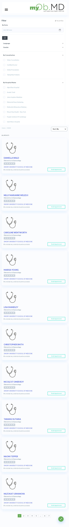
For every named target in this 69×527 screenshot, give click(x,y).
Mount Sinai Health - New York (15, 112)
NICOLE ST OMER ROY (14, 382)
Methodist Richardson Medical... (15, 107)
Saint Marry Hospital (12, 122)
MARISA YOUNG (11, 270)
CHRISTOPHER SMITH (14, 344)
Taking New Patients (12, 75)
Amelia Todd (9, 92)
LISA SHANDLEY (11, 307)
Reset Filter (63, 21)
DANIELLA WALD (11, 158)
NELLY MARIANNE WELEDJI (16, 195)
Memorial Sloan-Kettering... (14, 102)
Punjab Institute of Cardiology (15, 117)
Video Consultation (11, 60)
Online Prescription (11, 70)
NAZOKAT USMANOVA (14, 494)
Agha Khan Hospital (12, 87)
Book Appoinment (56, 169)
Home (3, 128)
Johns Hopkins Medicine (13, 97)
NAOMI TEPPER (11, 456)
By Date (5, 25)
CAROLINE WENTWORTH (15, 232)
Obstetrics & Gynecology (12, 160)
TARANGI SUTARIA (12, 419)
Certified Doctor (11, 65)
